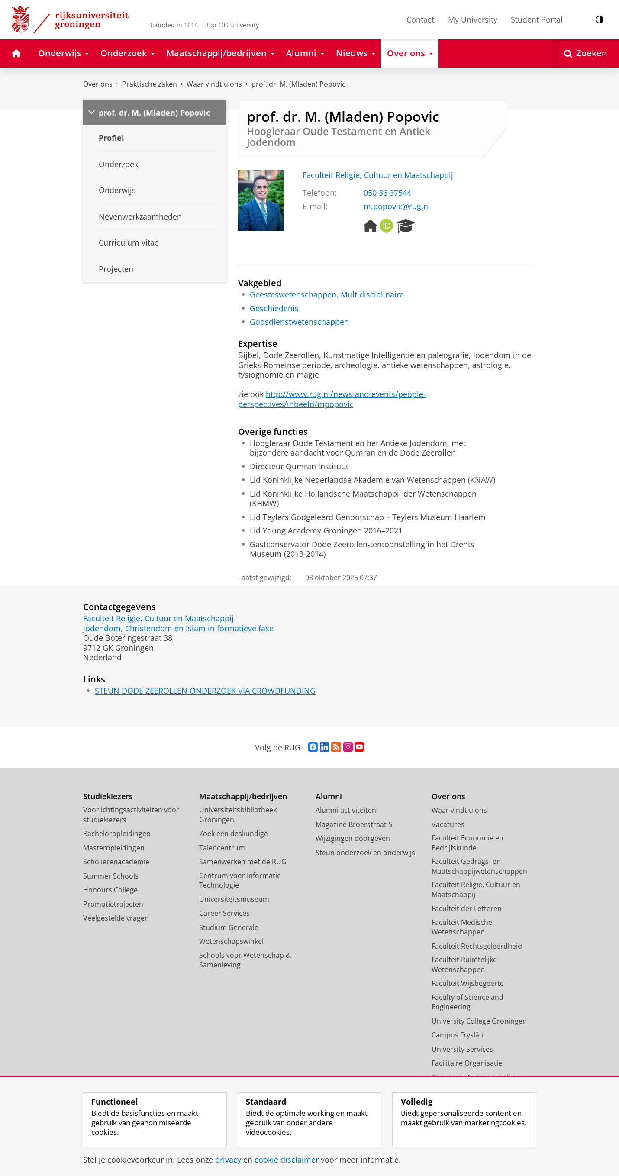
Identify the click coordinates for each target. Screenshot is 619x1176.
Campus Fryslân (458, 1035)
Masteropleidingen (114, 848)
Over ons (98, 84)
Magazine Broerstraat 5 (354, 824)
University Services (462, 1049)
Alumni (329, 796)
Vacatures (448, 824)
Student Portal (537, 19)
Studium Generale (228, 927)
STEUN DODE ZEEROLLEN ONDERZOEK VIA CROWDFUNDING (205, 690)
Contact (420, 19)
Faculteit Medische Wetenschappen (462, 927)
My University (472, 19)
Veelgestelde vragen (116, 918)
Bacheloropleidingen (117, 833)
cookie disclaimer (287, 1159)
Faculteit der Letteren (467, 908)
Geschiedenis (274, 308)
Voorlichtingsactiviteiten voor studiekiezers (131, 814)
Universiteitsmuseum (234, 899)
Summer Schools (111, 876)
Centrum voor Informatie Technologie (240, 880)
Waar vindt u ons (214, 84)
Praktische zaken (149, 84)
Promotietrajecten (113, 904)
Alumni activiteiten (346, 810)
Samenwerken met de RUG (243, 861)
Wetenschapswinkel (231, 941)
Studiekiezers (108, 796)
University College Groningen (479, 1021)
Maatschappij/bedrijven (243, 796)
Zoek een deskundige (233, 833)
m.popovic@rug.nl (397, 206)
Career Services (224, 913)
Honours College (110, 890)
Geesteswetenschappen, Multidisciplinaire (327, 294)
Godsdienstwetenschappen (299, 322)
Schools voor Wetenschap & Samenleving (245, 960)
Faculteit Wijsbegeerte (468, 983)
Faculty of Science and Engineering (467, 1002)
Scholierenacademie (116, 861)
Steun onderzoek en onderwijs (365, 852)
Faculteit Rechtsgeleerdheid (477, 946)
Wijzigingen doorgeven (353, 838)
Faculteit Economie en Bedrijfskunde (467, 843)
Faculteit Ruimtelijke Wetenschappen (464, 964)
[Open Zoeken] (585, 53)
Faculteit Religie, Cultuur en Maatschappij (378, 175)
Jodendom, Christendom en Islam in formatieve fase (178, 628)
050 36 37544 (387, 192)
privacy (228, 1159)
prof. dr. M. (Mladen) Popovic (298, 84)
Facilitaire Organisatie (467, 1063)
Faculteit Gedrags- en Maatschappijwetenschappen (479, 866)
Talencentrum (222, 848)
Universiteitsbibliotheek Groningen (238, 814)
